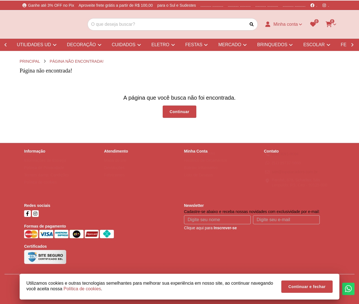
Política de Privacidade (44, 173)
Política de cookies (40, 187)
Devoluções (114, 173)
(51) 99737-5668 (286, 168)
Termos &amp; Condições (46, 180)
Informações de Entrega (45, 165)
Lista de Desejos (198, 180)
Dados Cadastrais (199, 158)
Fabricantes (114, 180)
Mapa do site (115, 165)
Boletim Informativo (201, 173)
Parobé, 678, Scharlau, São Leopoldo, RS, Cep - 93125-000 (299, 188)
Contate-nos (114, 158)
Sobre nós (33, 158)
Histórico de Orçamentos (205, 165)
